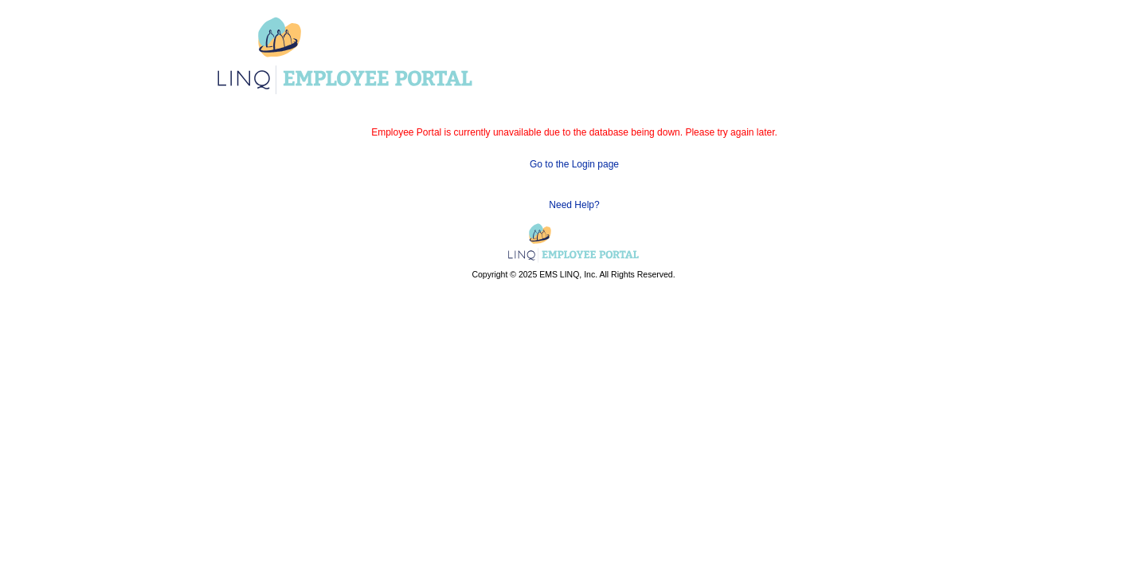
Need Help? (574, 204)
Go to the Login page (574, 164)
